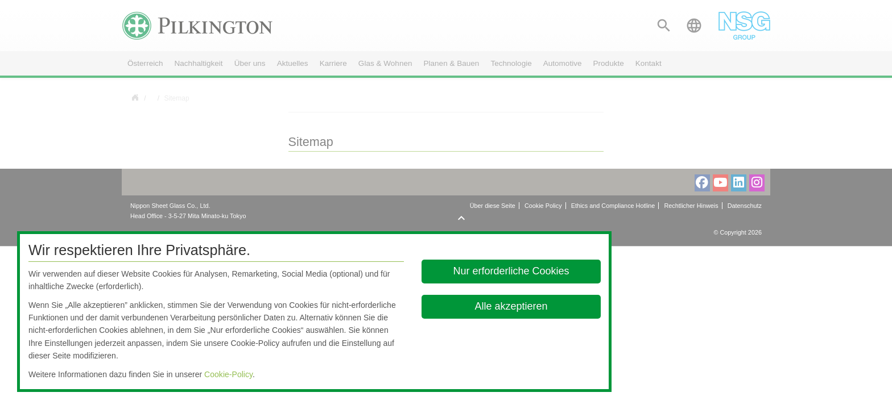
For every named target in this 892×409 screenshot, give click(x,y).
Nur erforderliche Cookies (511, 271)
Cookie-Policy (228, 374)
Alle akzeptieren (511, 306)
